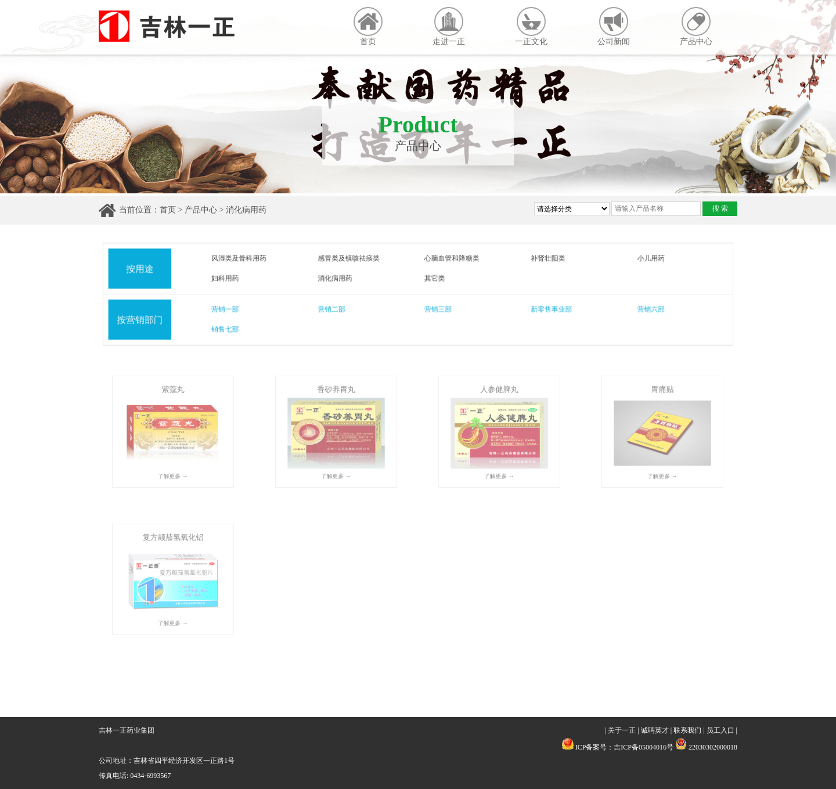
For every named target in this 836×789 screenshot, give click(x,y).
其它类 (434, 279)
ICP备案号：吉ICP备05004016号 (624, 747)
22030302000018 (706, 747)
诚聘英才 (655, 730)
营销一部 (228, 309)
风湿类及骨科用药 (242, 259)
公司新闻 (613, 26)
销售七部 (228, 329)
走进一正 (449, 26)
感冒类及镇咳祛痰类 (349, 259)
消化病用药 (246, 210)
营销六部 (647, 309)
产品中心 (696, 26)
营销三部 (438, 309)
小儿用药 (647, 259)
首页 (368, 26)
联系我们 (687, 730)
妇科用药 (228, 279)
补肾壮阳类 (546, 259)
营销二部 (333, 309)
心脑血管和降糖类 (451, 259)
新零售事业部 (549, 309)
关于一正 (622, 730)
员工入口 (720, 730)
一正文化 (531, 26)
